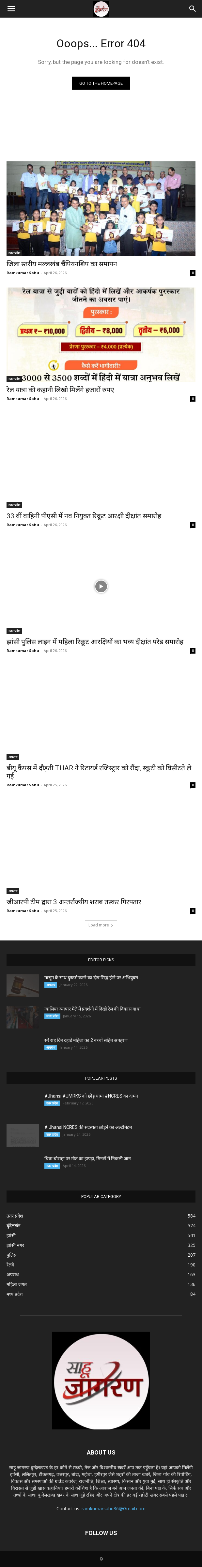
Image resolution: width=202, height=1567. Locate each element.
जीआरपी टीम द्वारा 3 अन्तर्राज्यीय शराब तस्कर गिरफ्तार (74, 902)
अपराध (12, 757)
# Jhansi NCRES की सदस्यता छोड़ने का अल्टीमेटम (88, 1127)
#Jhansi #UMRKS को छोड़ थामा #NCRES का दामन (91, 1096)
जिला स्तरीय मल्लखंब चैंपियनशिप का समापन (62, 264)
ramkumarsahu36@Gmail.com (114, 1508)
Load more (101, 925)
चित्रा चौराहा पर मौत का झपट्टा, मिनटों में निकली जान (87, 1158)
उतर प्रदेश (14, 253)
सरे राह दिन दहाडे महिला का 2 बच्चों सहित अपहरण (86, 1040)
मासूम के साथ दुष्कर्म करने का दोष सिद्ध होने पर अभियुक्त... (92, 977)
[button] (11, 9)
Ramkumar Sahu (23, 272)
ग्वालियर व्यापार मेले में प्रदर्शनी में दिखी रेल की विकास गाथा (92, 1009)
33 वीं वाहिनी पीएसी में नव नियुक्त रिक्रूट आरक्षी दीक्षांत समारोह (84, 516)
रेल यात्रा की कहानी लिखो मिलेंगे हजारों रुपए (61, 390)
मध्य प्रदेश (52, 1016)
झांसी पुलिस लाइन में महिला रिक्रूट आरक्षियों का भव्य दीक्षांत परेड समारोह (95, 642)
